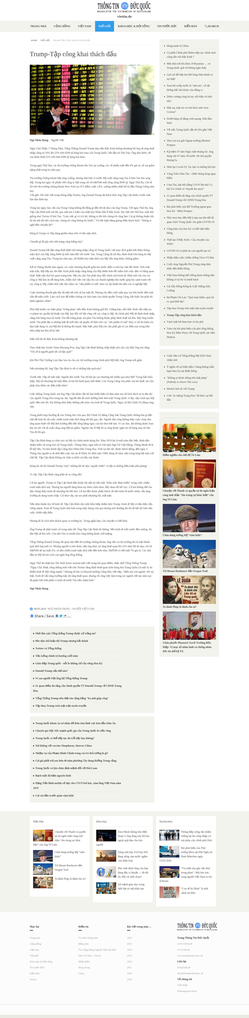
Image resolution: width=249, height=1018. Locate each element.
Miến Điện (84, 961)
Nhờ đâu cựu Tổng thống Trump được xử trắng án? (65, 633)
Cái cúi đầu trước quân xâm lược (54, 795)
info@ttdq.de (183, 967)
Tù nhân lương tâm (88, 938)
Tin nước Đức (167, 26)
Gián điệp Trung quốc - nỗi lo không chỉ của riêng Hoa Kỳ (68, 663)
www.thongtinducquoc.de (190, 955)
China (81, 973)
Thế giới (104, 26)
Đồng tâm (83, 943)
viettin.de (124, 16)
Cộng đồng (62, 26)
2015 (129, 955)
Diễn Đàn (190, 26)
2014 (129, 949)
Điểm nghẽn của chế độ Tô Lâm (181, 455)
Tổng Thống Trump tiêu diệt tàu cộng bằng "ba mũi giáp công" (72, 698)
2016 (129, 961)
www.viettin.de (185, 943)
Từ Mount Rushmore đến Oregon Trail (185, 571)
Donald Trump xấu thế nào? (51, 670)
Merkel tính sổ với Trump (181, 388)
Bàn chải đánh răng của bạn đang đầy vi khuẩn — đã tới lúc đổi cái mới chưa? (133, 872)
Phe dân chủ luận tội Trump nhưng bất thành (61, 640)
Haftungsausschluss (187, 991)
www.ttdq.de (183, 949)
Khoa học (101, 821)
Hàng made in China (178, 45)
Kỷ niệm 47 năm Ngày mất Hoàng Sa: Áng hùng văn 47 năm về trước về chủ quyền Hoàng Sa (190, 155)
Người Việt (57, 140)
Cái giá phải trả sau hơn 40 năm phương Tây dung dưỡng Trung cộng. (76, 760)
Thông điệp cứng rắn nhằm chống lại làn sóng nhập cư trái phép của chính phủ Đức (196, 836)
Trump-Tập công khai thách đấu (184, 315)
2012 (129, 938)
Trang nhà (38, 26)
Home (34, 40)
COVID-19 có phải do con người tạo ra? (189, 250)
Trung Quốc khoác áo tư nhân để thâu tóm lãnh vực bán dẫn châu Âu (75, 723)
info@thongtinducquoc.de (190, 973)
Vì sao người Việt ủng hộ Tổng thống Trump (61, 678)
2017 (129, 967)
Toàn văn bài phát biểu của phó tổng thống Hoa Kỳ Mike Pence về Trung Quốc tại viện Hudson (191, 332)
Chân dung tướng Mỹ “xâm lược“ (182, 535)
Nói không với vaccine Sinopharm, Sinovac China (63, 745)
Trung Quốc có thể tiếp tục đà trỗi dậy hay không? (64, 738)
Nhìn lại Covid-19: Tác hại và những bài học (191, 166)
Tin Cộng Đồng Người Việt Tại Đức (97, 949)
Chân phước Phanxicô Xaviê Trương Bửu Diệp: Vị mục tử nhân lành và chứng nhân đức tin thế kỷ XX (187, 647)
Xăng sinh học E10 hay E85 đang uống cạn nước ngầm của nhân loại (133, 856)
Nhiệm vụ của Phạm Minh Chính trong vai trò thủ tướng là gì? (71, 753)
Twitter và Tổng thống (48, 648)
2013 (129, 943)
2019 (129, 979)
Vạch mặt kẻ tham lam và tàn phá (185, 321)
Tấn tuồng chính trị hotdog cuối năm (56, 655)
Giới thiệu (182, 985)
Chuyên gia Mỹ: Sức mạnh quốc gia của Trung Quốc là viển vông (73, 730)
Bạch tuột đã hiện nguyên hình (53, 775)
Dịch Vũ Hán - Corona (89, 955)
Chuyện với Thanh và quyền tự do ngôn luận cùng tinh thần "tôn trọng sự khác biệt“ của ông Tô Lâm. (189, 495)
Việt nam (84, 26)
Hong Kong (84, 967)
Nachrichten (165, 821)
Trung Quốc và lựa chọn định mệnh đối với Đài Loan (66, 768)
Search (213, 26)
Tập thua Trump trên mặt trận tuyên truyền (60, 705)
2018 (129, 973)
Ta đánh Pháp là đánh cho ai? (179, 606)
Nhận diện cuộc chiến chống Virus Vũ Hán (190, 257)
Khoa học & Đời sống (134, 26)
